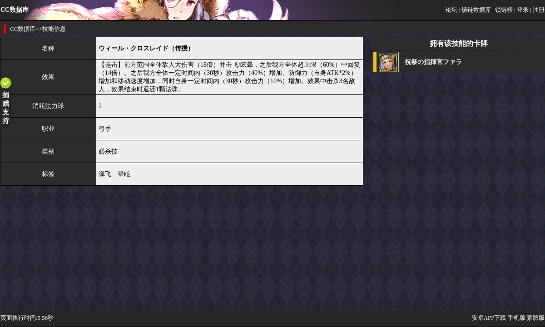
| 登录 (521, 9)
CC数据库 (22, 28)
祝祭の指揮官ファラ (433, 62)
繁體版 (536, 317)
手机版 (516, 317)
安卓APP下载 (489, 317)
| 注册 (537, 9)
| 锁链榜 (502, 9)
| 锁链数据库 (475, 9)
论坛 (451, 9)
